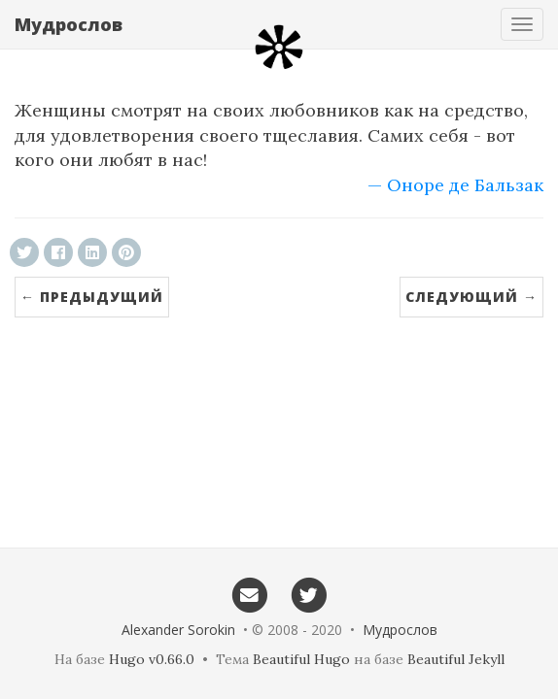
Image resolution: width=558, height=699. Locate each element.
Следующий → (471, 296)
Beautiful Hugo (301, 659)
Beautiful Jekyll (456, 659)
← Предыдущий (91, 296)
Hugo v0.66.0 (151, 659)
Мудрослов (68, 24)
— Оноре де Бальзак (455, 185)
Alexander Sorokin (178, 629)
